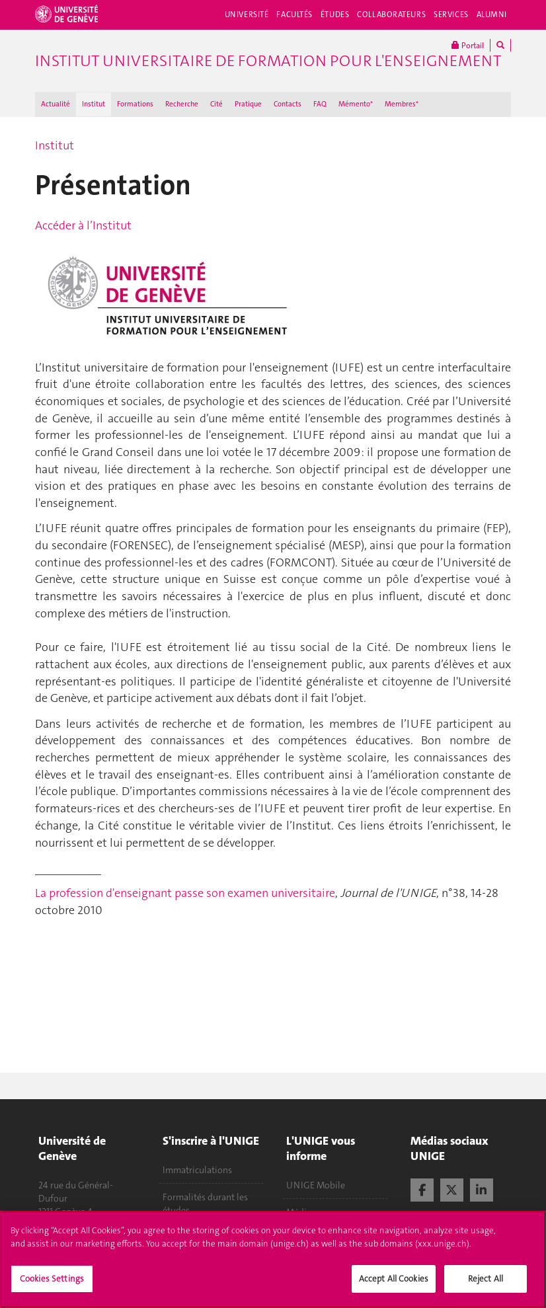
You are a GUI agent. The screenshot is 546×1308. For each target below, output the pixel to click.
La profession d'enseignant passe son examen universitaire (185, 893)
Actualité (55, 104)
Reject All (485, 1286)
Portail (467, 45)
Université (247, 14)
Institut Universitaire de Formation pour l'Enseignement (268, 60)
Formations (135, 104)
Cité (216, 104)
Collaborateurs (391, 14)
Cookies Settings (52, 1286)
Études (335, 14)
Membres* (401, 104)
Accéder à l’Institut (83, 225)
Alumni (492, 14)
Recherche (181, 104)
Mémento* (355, 104)
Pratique (248, 104)
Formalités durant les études (205, 1203)
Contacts (287, 104)
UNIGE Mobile (315, 1185)
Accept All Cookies (393, 1286)
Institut (93, 104)
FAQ (320, 104)
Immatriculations (197, 1170)
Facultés (294, 14)
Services (451, 14)
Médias (300, 1212)
